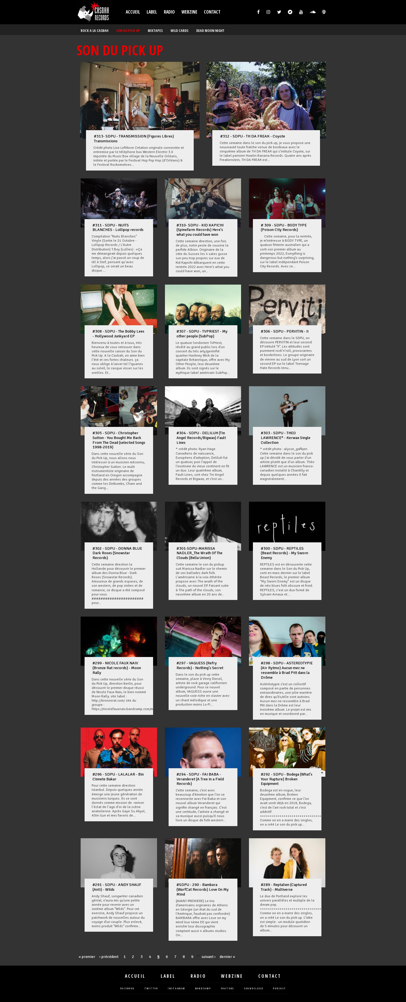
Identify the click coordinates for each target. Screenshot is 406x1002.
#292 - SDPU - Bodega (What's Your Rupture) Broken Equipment (286, 779)
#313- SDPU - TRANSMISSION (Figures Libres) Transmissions (134, 138)
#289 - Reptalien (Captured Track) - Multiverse (284, 887)
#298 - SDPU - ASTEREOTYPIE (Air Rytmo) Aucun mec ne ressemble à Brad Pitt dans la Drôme (287, 670)
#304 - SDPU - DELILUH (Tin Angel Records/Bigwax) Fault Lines (201, 438)
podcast (279, 988)
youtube (227, 988)
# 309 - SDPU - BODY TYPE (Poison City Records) (284, 227)
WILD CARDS (179, 30)
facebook (127, 988)
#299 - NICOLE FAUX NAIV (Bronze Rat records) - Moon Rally (116, 668)
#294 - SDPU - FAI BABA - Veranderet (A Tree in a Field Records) (200, 779)
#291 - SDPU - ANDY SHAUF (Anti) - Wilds (116, 887)
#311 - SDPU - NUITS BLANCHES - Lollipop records (118, 227)
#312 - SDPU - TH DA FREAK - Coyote (252, 136)
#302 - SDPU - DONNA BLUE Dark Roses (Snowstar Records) (117, 553)
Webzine (189, 12)
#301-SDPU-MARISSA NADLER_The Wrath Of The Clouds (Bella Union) (199, 553)
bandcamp (203, 988)
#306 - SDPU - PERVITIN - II (284, 331)
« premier (87, 956)
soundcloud (253, 988)
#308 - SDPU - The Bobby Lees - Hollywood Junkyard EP (118, 334)
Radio (169, 12)
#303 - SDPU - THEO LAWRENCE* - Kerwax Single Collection (285, 438)
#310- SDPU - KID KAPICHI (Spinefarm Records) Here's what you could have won (200, 230)
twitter (151, 988)
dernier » (227, 956)
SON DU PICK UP (128, 30)
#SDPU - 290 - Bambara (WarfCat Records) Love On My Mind (202, 889)
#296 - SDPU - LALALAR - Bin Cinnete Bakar (118, 776)
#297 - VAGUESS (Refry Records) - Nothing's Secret (199, 665)
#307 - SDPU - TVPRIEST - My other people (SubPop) (202, 334)
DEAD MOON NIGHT (210, 30)
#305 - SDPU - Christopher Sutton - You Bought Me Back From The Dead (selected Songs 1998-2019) (118, 440)
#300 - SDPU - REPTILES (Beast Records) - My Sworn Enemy (284, 553)
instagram (176, 988)
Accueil (133, 12)
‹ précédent (108, 956)
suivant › (209, 956)
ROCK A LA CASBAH (94, 30)
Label (152, 12)
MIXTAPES (155, 30)
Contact (212, 12)
